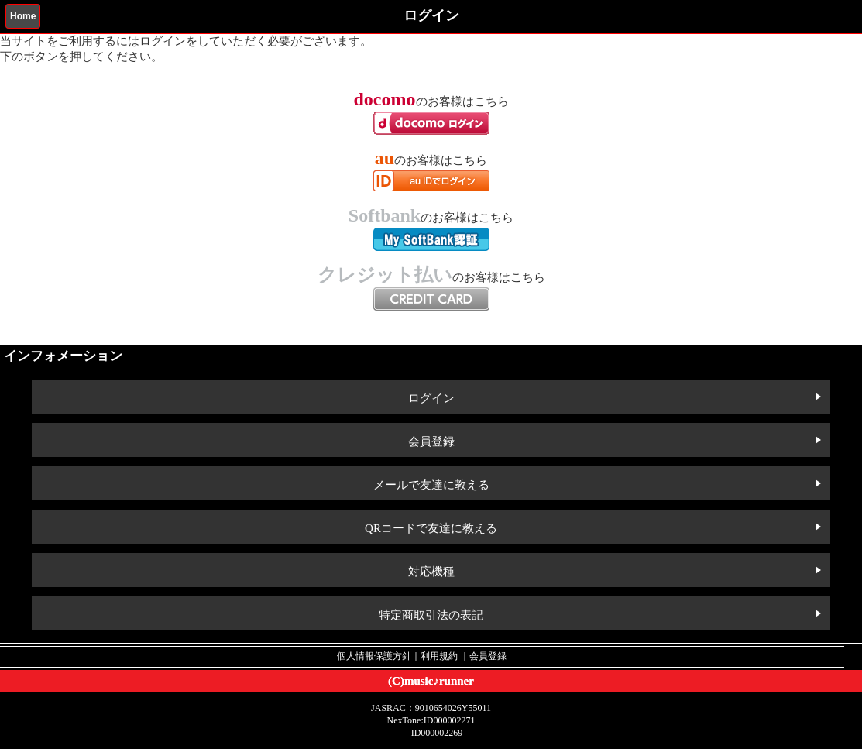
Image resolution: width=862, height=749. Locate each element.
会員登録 (431, 441)
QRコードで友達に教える (431, 528)
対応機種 (431, 571)
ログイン (431, 398)
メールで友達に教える (431, 485)
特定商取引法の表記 (431, 615)
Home (23, 16)
